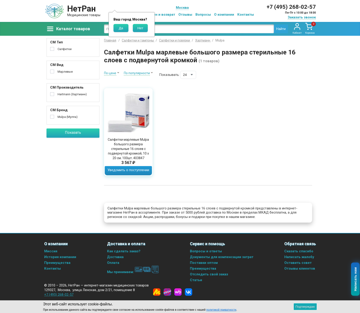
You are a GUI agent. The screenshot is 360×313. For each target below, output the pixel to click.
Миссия (50, 251)
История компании (60, 257)
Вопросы (203, 14)
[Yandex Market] (156, 292)
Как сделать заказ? (123, 251)
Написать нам (355, 279)
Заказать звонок (302, 17)
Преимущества (57, 263)
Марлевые (65, 71)
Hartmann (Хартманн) (72, 94)
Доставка (115, 257)
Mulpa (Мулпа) (68, 117)
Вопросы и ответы (206, 251)
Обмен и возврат (160, 14)
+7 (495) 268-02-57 (291, 7)
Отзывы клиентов (299, 268)
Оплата (113, 263)
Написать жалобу (299, 257)
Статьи (196, 280)
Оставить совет (298, 263)
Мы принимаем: (133, 272)
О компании (224, 14)
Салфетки (65, 49)
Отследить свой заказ (209, 274)
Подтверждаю (305, 306)
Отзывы (185, 14)
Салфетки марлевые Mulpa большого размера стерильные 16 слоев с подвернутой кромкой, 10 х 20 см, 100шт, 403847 (128, 149)
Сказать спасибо (298, 251)
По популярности (137, 73)
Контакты (245, 14)
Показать (73, 132)
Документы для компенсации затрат (221, 257)
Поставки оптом (204, 263)
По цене (110, 73)
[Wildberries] (178, 292)
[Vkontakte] (188, 292)
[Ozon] (167, 292)
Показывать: (169, 75)
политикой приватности (221, 309)
